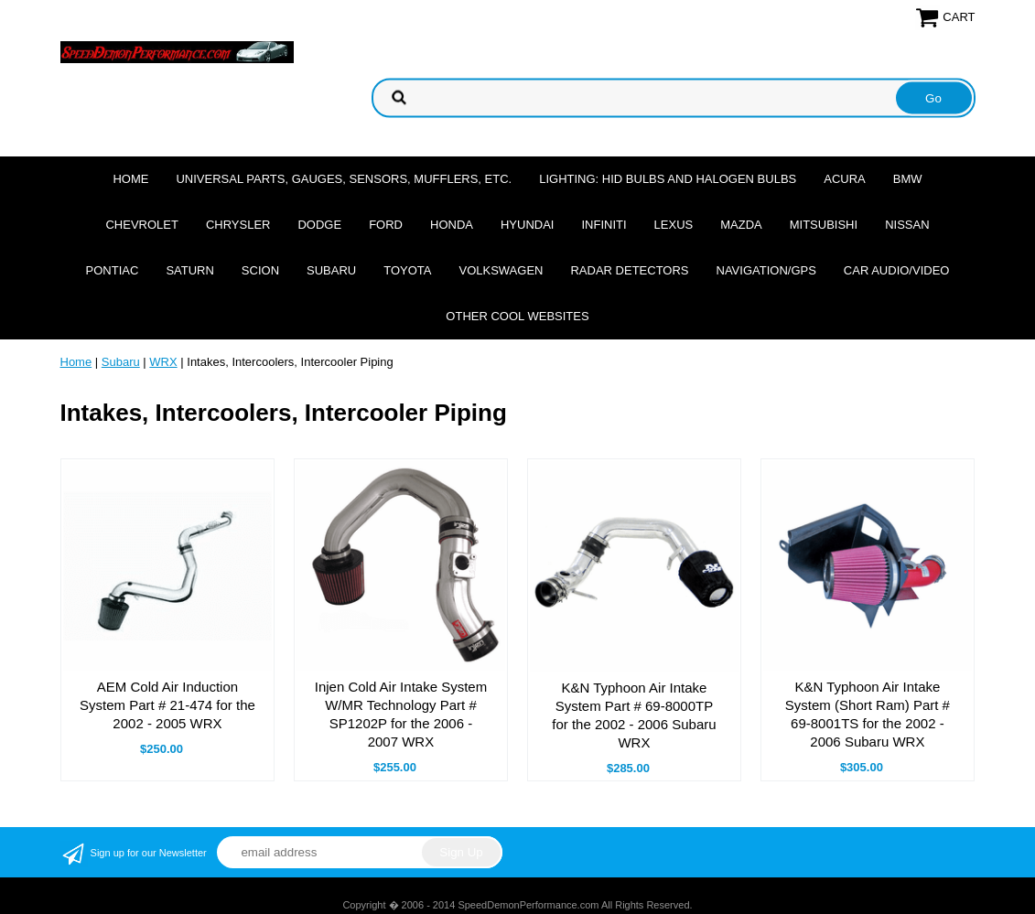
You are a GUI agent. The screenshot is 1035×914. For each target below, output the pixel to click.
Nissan (907, 224)
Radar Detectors (629, 270)
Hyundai (528, 224)
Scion (260, 270)
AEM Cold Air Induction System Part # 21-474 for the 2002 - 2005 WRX (167, 705)
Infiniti (603, 224)
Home (130, 179)
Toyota (407, 270)
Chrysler (238, 224)
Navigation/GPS (766, 270)
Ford (386, 224)
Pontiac (112, 270)
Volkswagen (500, 270)
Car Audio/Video (897, 270)
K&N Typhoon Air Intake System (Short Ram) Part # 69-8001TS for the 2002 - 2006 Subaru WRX (867, 714)
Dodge (319, 224)
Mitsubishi (823, 224)
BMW (907, 179)
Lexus (674, 224)
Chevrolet (141, 224)
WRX (163, 362)
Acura (845, 179)
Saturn (189, 270)
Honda (451, 224)
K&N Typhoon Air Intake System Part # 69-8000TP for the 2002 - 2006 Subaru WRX (634, 715)
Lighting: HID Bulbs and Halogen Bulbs (667, 179)
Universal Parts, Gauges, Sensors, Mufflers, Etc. (344, 179)
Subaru (331, 270)
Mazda (741, 224)
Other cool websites (517, 316)
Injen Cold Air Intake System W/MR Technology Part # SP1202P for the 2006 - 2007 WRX (401, 714)
